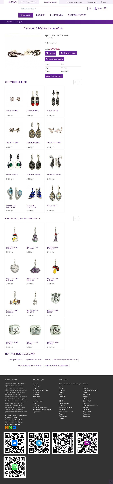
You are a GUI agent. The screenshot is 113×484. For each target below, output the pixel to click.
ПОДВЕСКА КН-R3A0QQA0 (53, 248)
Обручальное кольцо (90, 390)
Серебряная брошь (15, 360)
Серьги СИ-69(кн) (33, 142)
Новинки (40, 15)
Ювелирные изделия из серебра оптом (70, 385)
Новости (104, 2)
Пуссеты (86, 403)
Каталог (26, 15)
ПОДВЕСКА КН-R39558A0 (12, 311)
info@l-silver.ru (15, 424)
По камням (86, 414)
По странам (63, 416)
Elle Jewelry (86, 399)
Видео (35, 403)
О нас (35, 388)
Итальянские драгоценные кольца (66, 360)
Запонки (62, 410)
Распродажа (56, 15)
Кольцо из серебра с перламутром (57, 365)
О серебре (36, 397)
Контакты (36, 392)
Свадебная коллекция (90, 405)
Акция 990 (62, 414)
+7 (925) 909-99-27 (28, 2)
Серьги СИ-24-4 (12, 174)
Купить (50, 53)
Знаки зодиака (64, 403)
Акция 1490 (87, 412)
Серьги (61, 392)
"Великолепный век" (66, 412)
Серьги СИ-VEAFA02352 (31, 207)
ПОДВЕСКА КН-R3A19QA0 (12, 248)
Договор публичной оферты (42, 410)
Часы (61, 399)
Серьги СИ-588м (12, 111)
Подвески (62, 397)
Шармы (61, 418)
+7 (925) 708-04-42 (15, 422)
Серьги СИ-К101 (52, 206)
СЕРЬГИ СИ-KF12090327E (11, 207)
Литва (61, 388)
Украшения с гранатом (33, 360)
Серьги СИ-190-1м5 (54, 174)
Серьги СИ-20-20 (33, 111)
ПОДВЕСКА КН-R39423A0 (33, 311)
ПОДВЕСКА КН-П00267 (53, 311)
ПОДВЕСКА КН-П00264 (12, 343)
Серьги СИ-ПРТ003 (54, 142)
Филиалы (12, 2)
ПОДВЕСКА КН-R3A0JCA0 (33, 280)
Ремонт (35, 399)
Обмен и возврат (38, 401)
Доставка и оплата (77, 15)
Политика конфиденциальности (40, 406)
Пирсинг (86, 410)
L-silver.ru (14, 380)
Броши (85, 392)
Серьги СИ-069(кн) (33, 174)
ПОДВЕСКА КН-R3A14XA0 (33, 248)
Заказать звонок (50, 2)
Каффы (85, 397)
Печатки (62, 390)
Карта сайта (37, 412)
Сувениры (86, 416)
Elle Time (62, 401)
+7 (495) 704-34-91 (15, 420)
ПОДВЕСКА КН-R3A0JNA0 (12, 280)
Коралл (47, 360)
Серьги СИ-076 (52, 111)
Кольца (85, 388)
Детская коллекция (66, 407)
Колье (61, 395)
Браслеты (86, 395)
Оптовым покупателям (74, 2)
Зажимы (85, 407)
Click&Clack (87, 401)
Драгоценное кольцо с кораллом (29, 365)
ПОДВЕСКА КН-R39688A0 (53, 280)
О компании (91, 2)
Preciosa (62, 405)
